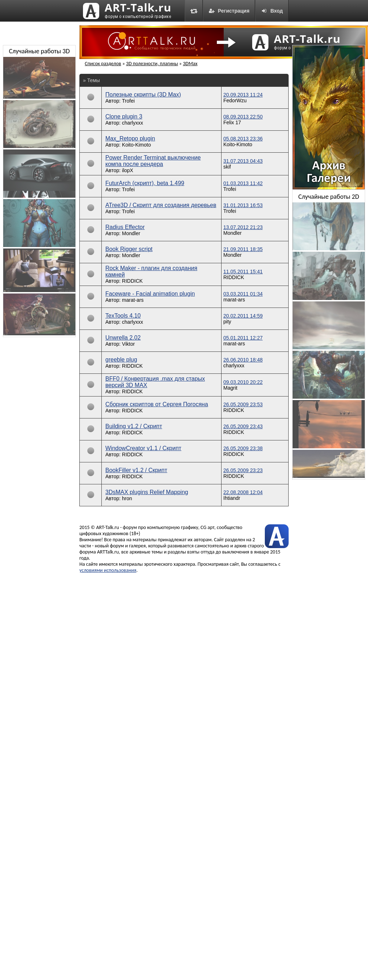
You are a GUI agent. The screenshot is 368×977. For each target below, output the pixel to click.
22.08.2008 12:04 (243, 492)
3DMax (190, 63)
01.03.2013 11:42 (243, 183)
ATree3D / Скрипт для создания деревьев (160, 205)
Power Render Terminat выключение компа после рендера (153, 160)
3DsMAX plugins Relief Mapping (146, 492)
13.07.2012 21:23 (243, 227)
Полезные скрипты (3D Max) (143, 94)
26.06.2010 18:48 (243, 360)
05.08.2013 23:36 (243, 139)
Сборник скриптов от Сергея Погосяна (156, 404)
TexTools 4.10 (123, 316)
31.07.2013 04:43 (243, 161)
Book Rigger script (129, 249)
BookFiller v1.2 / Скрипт (136, 470)
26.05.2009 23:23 (243, 470)
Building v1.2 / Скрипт (133, 426)
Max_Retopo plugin (130, 138)
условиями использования (107, 570)
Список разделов (103, 63)
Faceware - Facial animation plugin (150, 294)
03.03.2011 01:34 (243, 294)
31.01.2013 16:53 (243, 205)
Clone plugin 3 (123, 116)
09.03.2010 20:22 (243, 382)
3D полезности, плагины (152, 63)
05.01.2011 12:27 (243, 338)
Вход (272, 11)
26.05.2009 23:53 (243, 404)
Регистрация (229, 11)
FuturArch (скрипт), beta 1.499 (144, 183)
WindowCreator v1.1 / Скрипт (143, 448)
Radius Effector (125, 227)
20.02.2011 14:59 (243, 316)
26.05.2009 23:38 (243, 448)
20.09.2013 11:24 (243, 95)
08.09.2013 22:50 (243, 117)
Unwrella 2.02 (123, 338)
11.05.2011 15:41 (243, 271)
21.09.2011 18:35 (243, 249)
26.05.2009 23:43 (243, 426)
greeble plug (121, 360)
